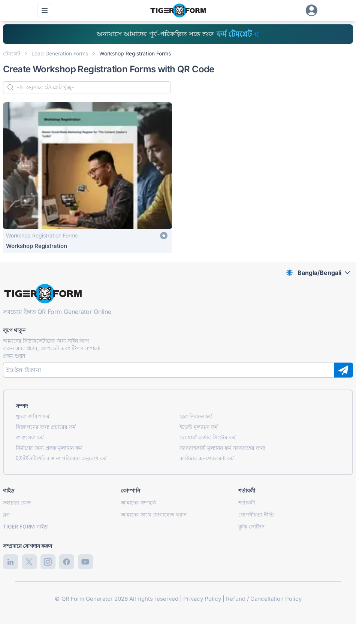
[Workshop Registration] (87, 177)
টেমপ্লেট (11, 53)
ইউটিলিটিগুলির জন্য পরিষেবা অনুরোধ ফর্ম (61, 458)
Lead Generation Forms (59, 53)
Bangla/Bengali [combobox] (319, 272)
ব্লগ (6, 514)
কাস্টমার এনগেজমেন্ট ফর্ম (206, 458)
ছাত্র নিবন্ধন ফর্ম (195, 416)
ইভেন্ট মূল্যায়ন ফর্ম (198, 427)
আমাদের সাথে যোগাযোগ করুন (154, 514)
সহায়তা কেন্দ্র (17, 502)
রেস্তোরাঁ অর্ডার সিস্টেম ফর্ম (207, 437)
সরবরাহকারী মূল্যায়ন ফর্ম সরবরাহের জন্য (222, 448)
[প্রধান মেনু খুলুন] (44, 10)
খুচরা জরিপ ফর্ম (32, 416)
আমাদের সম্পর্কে (138, 502)
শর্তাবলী (246, 502)
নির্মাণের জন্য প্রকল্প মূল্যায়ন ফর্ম (49, 448)
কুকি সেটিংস (251, 526)
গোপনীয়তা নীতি (256, 514)
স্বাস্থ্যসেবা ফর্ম (30, 437)
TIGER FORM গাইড (25, 526)
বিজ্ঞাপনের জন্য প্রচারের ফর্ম (46, 427)
